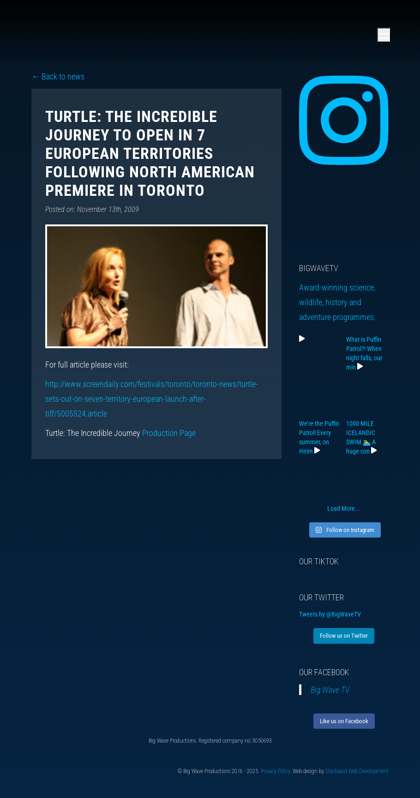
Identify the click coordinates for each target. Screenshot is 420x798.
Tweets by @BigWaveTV (330, 614)
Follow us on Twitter (344, 635)
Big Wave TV (330, 690)
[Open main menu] (384, 35)
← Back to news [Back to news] (57, 76)
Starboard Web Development (357, 771)
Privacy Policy (275, 771)
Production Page (169, 433)
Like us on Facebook (344, 721)
